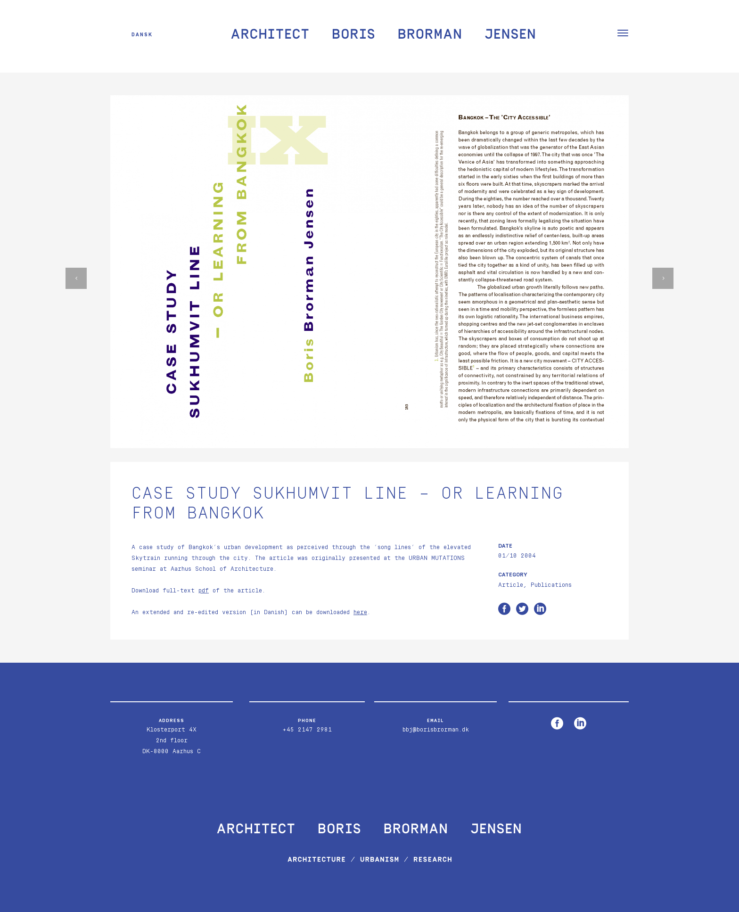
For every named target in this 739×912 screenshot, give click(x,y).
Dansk (142, 34)
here (360, 612)
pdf (203, 590)
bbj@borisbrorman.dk (435, 729)
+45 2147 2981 (307, 729)
